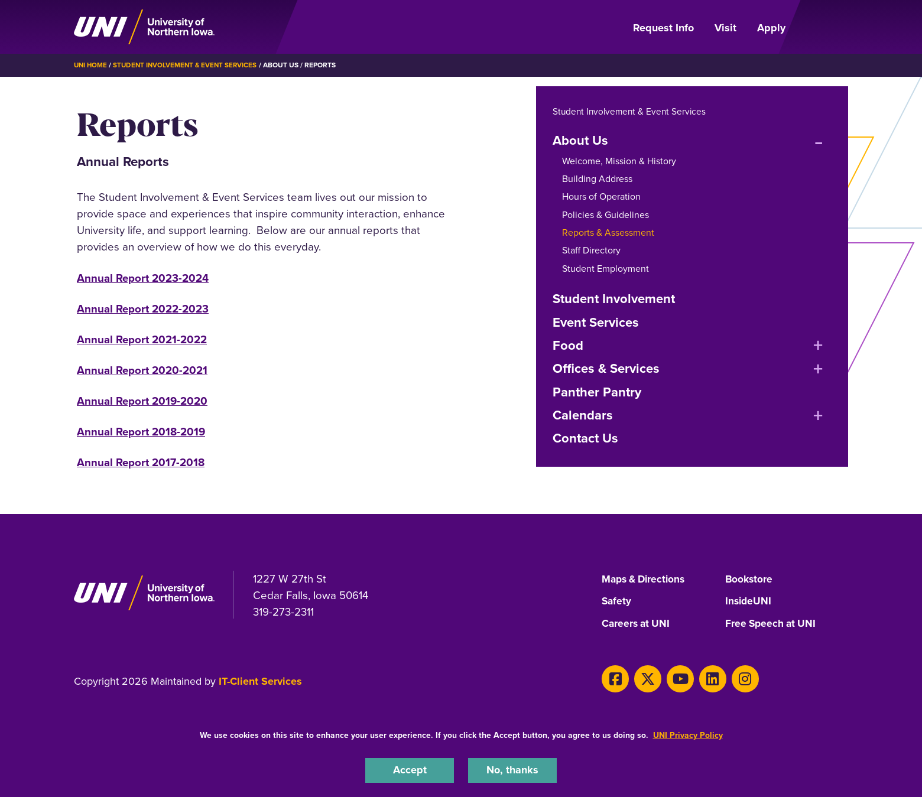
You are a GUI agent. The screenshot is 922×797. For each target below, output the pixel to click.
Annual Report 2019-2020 (142, 400)
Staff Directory (591, 250)
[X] (644, 677)
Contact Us (585, 438)
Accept (409, 770)
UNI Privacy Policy (688, 734)
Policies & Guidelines (605, 214)
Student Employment (605, 268)
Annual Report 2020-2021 (142, 370)
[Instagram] (734, 677)
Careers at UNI (637, 623)
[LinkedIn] (704, 677)
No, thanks (512, 770)
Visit (725, 27)
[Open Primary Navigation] (824, 27)
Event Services (596, 321)
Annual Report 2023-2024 (143, 277)
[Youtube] (674, 677)
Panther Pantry (597, 391)
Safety (617, 601)
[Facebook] (614, 677)
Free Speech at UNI (772, 623)
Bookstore (749, 579)
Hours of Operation (601, 196)
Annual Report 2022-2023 (143, 308)
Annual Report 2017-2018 (140, 462)
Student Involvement (614, 298)
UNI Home (91, 65)
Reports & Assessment (608, 232)
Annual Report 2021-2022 (142, 339)
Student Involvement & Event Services (189, 65)
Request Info (663, 27)
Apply (771, 27)
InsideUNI (749, 601)
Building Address (597, 178)
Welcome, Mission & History (619, 160)
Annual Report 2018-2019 (141, 431)
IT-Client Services (260, 681)
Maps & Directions (646, 579)
